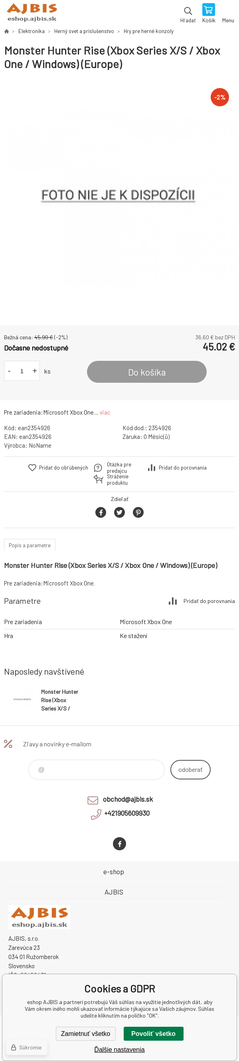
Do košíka (147, 372)
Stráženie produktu (117, 479)
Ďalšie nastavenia (119, 1049)
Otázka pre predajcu (119, 468)
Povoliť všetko (153, 1033)
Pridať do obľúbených (63, 467)
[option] (119, 198)
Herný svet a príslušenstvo (84, 31)
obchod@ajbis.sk (128, 799)
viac (105, 412)
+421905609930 (127, 813)
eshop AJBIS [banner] (31, 14)
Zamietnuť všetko (85, 1033)
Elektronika (31, 31)
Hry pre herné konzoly (149, 31)
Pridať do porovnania (183, 467)
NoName (40, 445)
